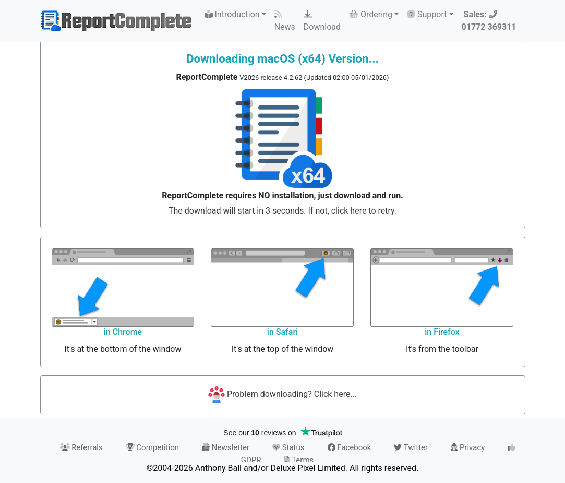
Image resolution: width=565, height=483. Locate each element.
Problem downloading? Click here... (282, 394)
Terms (299, 460)
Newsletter (225, 447)
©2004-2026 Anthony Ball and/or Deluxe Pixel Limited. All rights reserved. (282, 468)
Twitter (411, 447)
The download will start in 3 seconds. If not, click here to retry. (282, 211)
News (284, 21)
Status (288, 447)
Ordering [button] (370, 14)
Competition (152, 447)
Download (322, 21)
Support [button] (427, 14)
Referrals (81, 447)
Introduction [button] (232, 14)
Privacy (468, 447)
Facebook (349, 447)
